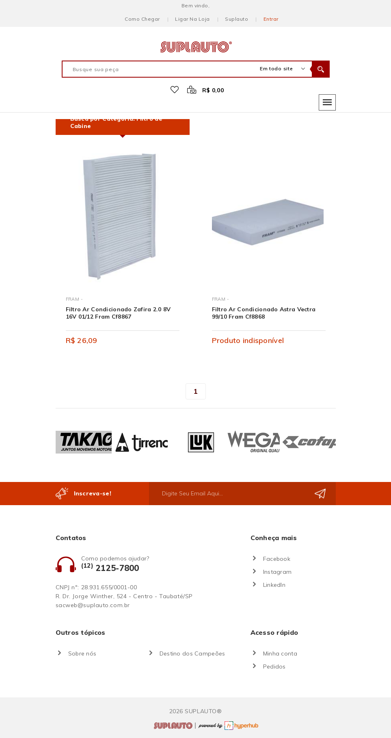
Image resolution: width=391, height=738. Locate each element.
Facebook (276, 558)
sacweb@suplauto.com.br (93, 605)
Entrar (271, 19)
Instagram (277, 571)
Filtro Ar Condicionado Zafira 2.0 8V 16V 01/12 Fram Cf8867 (118, 313)
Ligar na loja (192, 19)
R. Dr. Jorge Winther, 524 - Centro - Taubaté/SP (124, 596)
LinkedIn (274, 584)
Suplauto (236, 19)
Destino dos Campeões (192, 653)
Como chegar (142, 19)
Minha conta (280, 653)
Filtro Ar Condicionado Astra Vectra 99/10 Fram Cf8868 (264, 313)
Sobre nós (82, 653)
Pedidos (274, 666)
